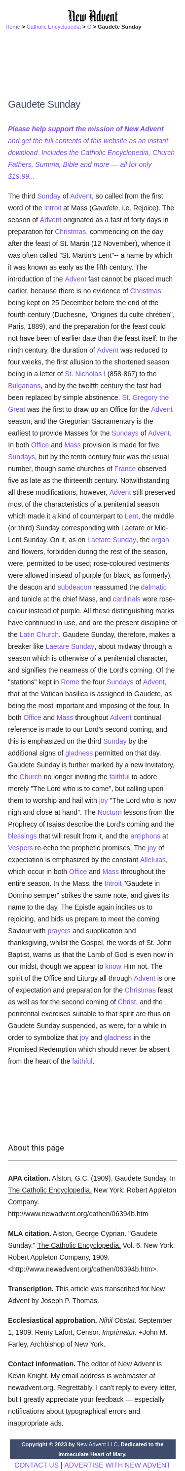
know (113, 966)
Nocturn (110, 812)
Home (12, 27)
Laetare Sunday (111, 540)
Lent (131, 516)
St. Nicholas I (85, 374)
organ (160, 540)
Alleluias (153, 860)
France (125, 469)
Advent (81, 196)
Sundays (124, 433)
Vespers (20, 848)
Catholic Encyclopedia (54, 27)
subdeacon (75, 587)
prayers (59, 931)
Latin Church (39, 634)
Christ (127, 1002)
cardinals (127, 599)
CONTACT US (36, 1465)
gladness (79, 753)
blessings (22, 836)
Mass (72, 445)
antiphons (145, 836)
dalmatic (154, 587)
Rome (70, 682)
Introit (52, 208)
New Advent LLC (96, 1444)
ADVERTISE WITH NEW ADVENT (117, 1465)
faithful (120, 777)
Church (31, 777)
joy (103, 800)
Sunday (48, 196)
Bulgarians (24, 386)
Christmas (70, 232)
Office (40, 445)
